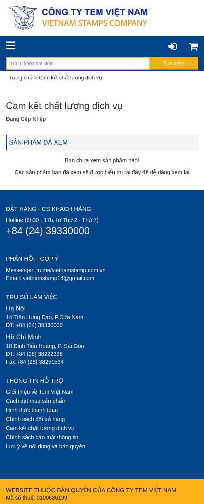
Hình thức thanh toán (32, 410)
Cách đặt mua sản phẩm (36, 401)
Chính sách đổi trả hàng (35, 419)
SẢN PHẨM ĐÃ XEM (38, 142)
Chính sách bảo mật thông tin (42, 437)
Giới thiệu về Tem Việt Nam (40, 392)
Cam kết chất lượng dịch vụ (40, 428)
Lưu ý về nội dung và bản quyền (45, 446)
